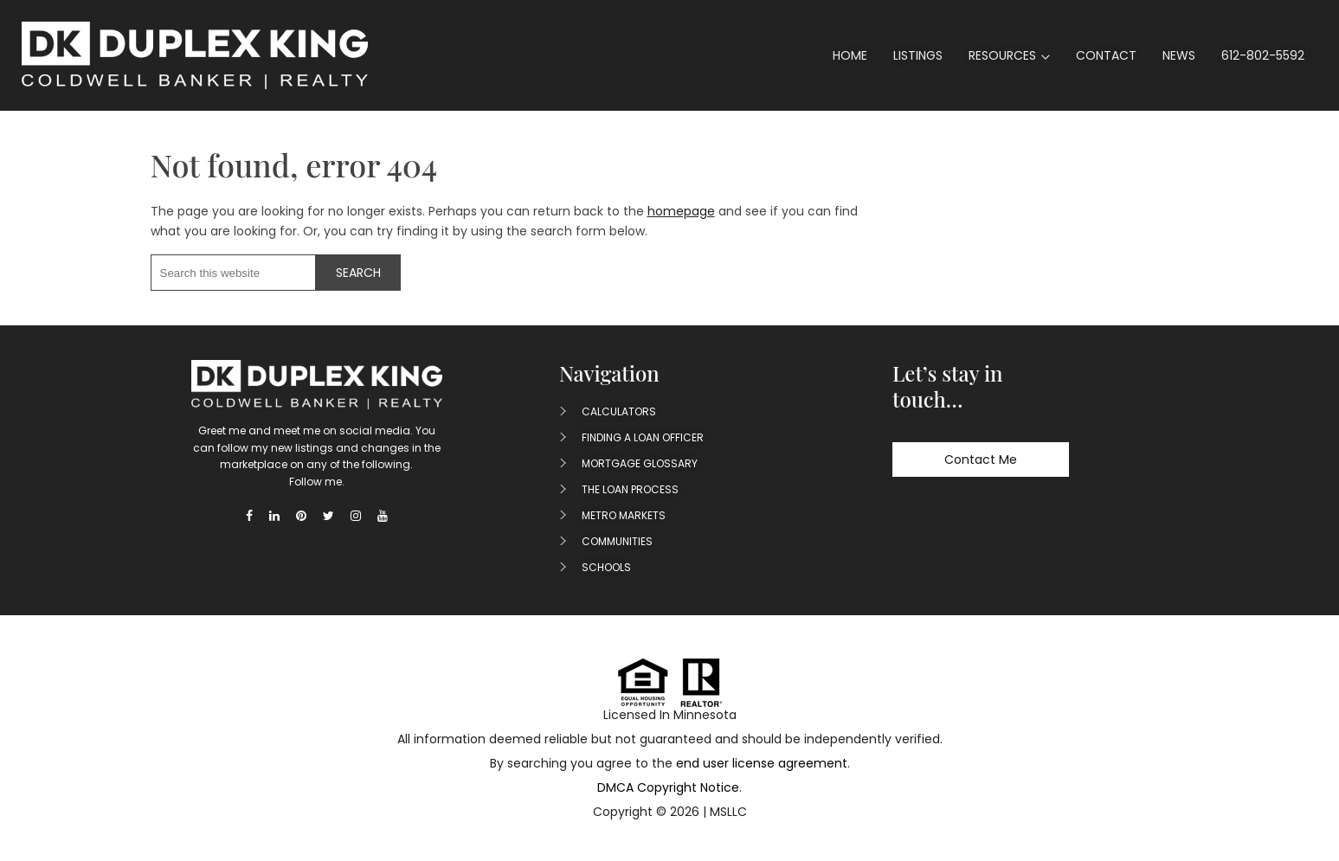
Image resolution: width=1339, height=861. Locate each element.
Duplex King (195, 55)
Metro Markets (624, 515)
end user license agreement (761, 763)
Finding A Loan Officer (643, 437)
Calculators (619, 411)
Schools (606, 567)
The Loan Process (630, 489)
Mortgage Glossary (640, 463)
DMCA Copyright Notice (668, 787)
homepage (681, 211)
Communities (617, 541)
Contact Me (980, 459)
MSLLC (728, 811)
